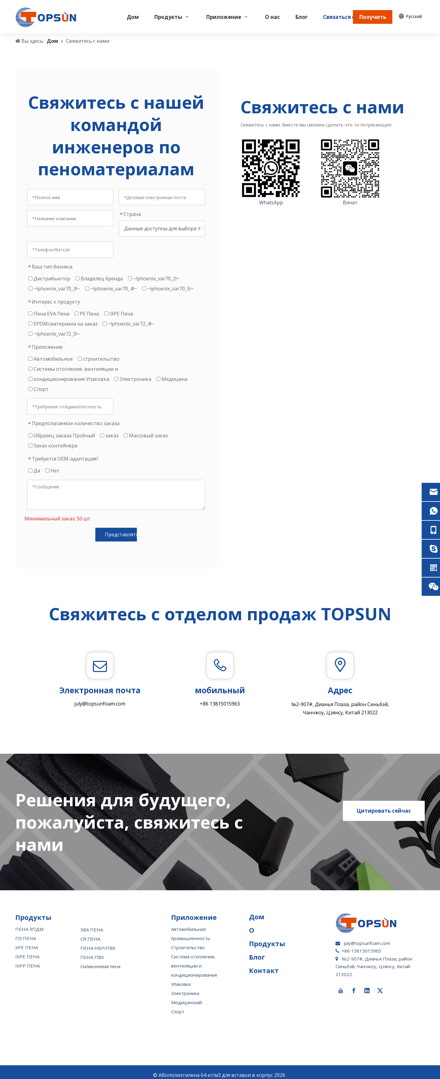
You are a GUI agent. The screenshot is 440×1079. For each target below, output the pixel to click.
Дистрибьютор (49, 278)
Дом (256, 910)
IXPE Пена (118, 313)
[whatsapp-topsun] (271, 168)
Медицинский (186, 996)
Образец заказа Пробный (61, 435)
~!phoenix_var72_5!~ (54, 333)
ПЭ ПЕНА (25, 932)
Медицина (171, 379)
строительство (98, 358)
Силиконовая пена (100, 960)
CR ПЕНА (90, 933)
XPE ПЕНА (26, 942)
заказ (109, 435)
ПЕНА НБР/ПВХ (98, 942)
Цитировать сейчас (384, 804)
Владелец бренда (99, 278)
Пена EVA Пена (48, 313)
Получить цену (372, 18)
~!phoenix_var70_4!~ (111, 288)
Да (34, 470)
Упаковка (181, 978)
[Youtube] (341, 985)
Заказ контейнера (52, 445)
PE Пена (87, 313)
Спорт (38, 389)
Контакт (264, 964)
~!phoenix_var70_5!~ (168, 288)
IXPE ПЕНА (27, 951)
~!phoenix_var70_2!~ (154, 278)
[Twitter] (380, 985)
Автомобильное (50, 358)
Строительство (188, 942)
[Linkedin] (367, 985)
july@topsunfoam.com (99, 703)
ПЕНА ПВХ (92, 951)
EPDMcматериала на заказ (62, 323)
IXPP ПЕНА (27, 960)
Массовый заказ (146, 435)
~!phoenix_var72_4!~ (128, 323)
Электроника (132, 379)
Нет (52, 470)
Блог (257, 951)
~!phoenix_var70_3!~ (54, 288)
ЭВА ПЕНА (91, 924)
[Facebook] (354, 985)
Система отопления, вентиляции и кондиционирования (194, 960)
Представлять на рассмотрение (121, 534)
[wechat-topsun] (350, 168)
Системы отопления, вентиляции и (73, 369)
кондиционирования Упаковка (68, 379)
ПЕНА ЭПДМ (29, 923)
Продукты (267, 937)
